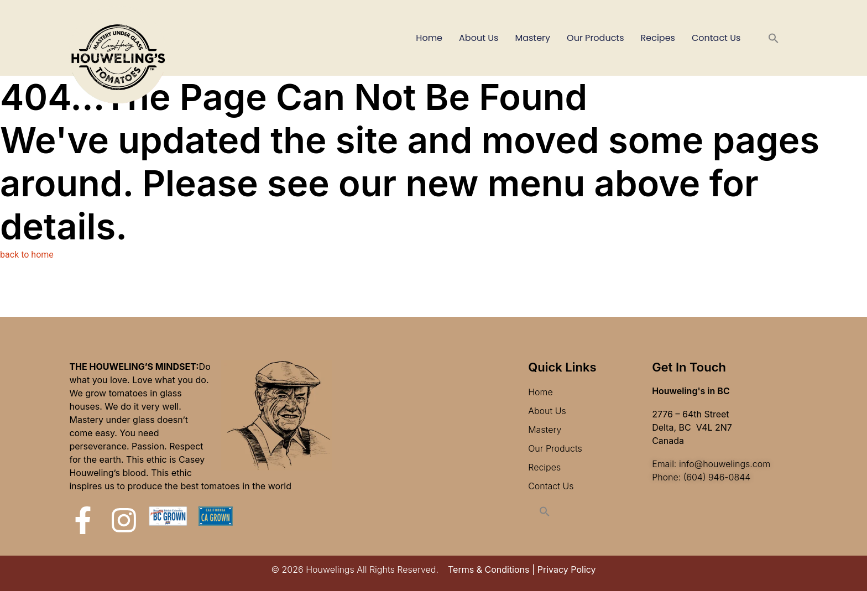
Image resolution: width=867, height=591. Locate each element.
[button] (773, 38)
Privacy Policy (566, 569)
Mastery (532, 38)
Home (429, 38)
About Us (478, 38)
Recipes (658, 38)
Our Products (595, 38)
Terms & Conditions (488, 569)
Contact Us (716, 38)
